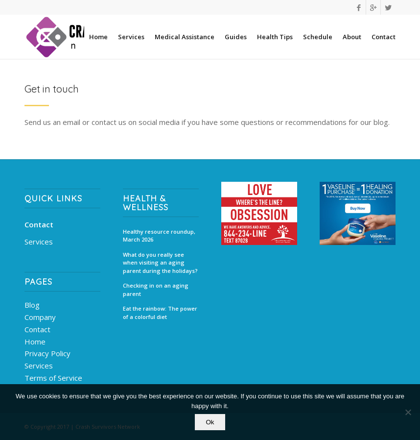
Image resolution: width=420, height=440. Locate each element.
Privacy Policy (47, 353)
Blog (32, 305)
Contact (38, 224)
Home (35, 341)
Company (40, 317)
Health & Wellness (145, 203)
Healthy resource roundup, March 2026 (159, 236)
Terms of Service (53, 378)
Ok (210, 422)
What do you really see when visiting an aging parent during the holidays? (160, 262)
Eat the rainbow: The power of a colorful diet (160, 312)
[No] (408, 412)
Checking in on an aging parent (155, 289)
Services (38, 241)
